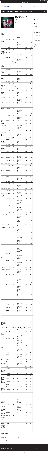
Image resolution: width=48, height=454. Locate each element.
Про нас (16, 11)
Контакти (31, 11)
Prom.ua (29, 452)
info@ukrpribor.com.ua (38, 23)
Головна (3, 11)
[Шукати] (34, 6)
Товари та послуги (10, 11)
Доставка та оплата (23, 11)
